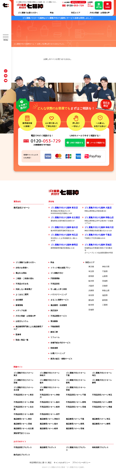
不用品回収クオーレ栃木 (50, 402)
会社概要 (67, 2)
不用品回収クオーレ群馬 (76, 402)
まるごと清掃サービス (60, 300)
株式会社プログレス (22, 455)
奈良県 (91, 295)
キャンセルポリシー (62, 462)
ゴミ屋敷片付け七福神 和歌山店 (99, 217)
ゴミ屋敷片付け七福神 (75, 467)
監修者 (18, 334)
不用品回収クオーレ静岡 (102, 402)
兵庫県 (91, 290)
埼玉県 (91, 271)
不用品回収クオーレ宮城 (76, 407)
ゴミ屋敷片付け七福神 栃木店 (64, 227)
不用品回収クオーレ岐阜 (50, 407)
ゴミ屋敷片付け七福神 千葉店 (98, 235)
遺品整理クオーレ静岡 (101, 424)
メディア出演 (21, 310)
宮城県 (91, 310)
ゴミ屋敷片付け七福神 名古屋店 (65, 217)
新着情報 (19, 305)
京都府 (105, 286)
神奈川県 (105, 267)
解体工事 (54, 332)
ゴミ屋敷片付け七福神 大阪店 (98, 208)
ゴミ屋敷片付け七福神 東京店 (64, 208)
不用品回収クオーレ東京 (24, 395)
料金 (52, 13)
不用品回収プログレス (23, 447)
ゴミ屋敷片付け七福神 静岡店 (64, 245)
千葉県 (105, 271)
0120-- (76, 5)
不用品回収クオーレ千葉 (76, 395)
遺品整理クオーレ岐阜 (49, 428)
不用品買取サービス (59, 316)
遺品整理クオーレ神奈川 (50, 419)
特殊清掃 (54, 348)
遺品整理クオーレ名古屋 (24, 428)
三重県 (105, 305)
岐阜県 (91, 305)
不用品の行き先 (22, 284)
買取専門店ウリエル (22, 433)
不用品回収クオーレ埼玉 (102, 395)
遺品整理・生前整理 (59, 305)
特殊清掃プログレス (100, 447)
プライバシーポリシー (81, 462)
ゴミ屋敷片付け (57, 273)
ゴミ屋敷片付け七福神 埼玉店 (64, 235)
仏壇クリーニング (58, 353)
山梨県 (105, 276)
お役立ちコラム (22, 321)
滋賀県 (105, 295)
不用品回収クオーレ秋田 (24, 414)
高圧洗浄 (54, 310)
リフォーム (55, 337)
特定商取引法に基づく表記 (40, 462)
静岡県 (105, 300)
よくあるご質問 (22, 294)
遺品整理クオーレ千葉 (75, 419)
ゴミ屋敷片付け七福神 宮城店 (98, 245)
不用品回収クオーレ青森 (102, 407)
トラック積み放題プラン (60, 268)
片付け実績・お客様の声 (100, 13)
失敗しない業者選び (24, 289)
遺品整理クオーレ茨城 (23, 424)
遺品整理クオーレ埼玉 (101, 419)
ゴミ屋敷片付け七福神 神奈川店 (99, 227)
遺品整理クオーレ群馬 (75, 424)
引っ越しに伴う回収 (59, 289)
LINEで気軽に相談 (99, 6)
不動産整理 (55, 327)
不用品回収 (55, 284)
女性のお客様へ (22, 268)
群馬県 (91, 276)
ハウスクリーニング (59, 294)
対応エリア (75, 13)
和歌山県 (105, 290)
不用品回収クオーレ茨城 (24, 402)
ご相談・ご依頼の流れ (25, 278)
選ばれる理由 (21, 273)
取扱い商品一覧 (22, 340)
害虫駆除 (54, 321)
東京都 (91, 267)
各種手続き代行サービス (60, 343)
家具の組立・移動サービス (61, 359)
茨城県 (105, 281)
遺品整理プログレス (48, 447)
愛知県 (91, 300)
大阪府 (91, 286)
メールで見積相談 (107, 6)
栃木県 (91, 281)
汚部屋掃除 (55, 278)
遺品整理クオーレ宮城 (75, 428)
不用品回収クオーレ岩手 (50, 414)
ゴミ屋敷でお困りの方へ (28, 13)
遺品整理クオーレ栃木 (49, 424)
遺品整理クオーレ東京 (23, 419)
